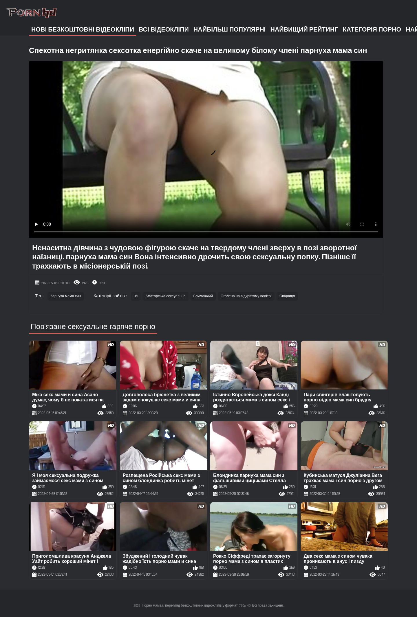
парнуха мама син (65, 296)
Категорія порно (372, 30)
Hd (136, 296)
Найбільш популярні (229, 30)
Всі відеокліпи (164, 30)
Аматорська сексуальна (165, 296)
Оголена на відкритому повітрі (246, 296)
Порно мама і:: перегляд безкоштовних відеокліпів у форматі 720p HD (196, 605)
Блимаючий (203, 296)
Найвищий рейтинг (304, 30)
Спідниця (287, 296)
